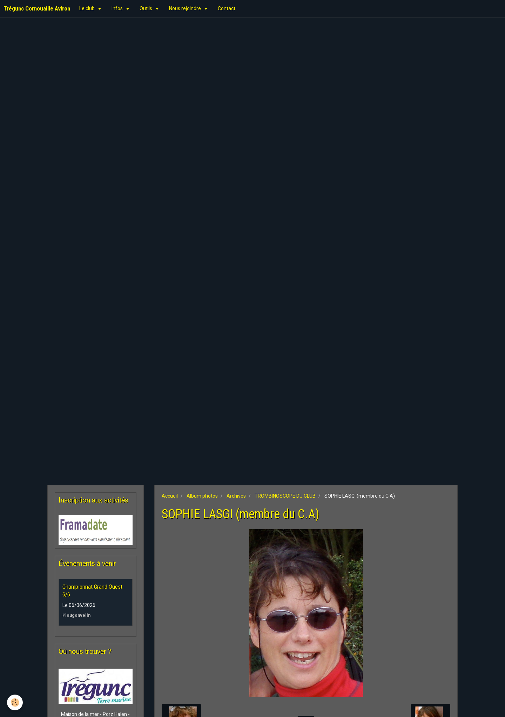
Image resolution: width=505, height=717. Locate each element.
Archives (236, 496)
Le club (87, 8)
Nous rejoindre (185, 8)
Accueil (170, 496)
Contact (226, 8)
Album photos (202, 496)
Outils (146, 8)
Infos (118, 8)
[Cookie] (15, 702)
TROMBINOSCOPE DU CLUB (285, 496)
